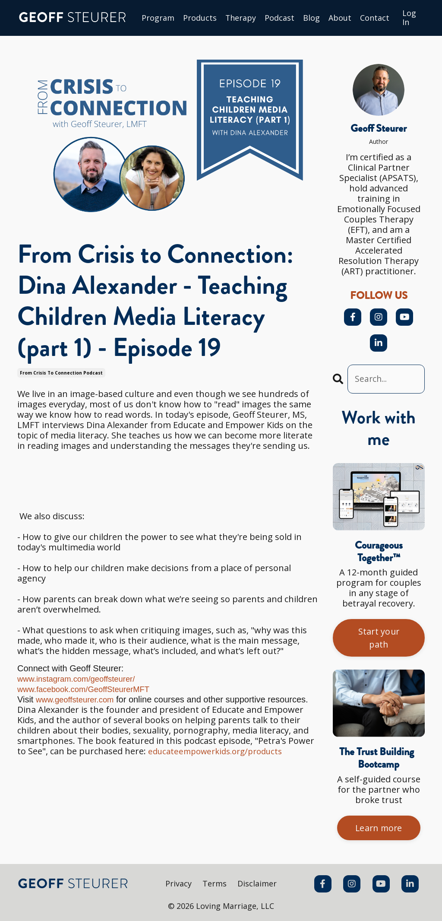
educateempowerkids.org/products (220, 751)
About (340, 18)
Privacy (178, 885)
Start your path (378, 638)
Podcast (280, 18)
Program (158, 18)
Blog (311, 18)
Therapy (240, 18)
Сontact (375, 18)
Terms (214, 885)
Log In (410, 18)
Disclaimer (257, 885)
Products (200, 18)
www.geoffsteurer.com (78, 699)
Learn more (379, 829)
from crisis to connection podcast (61, 373)
